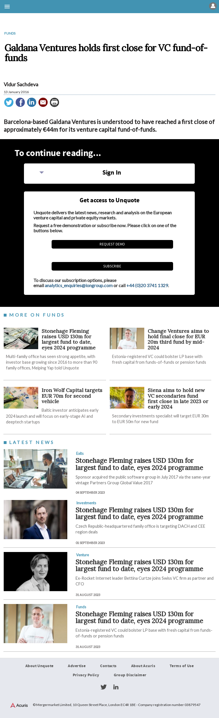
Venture (82, 555)
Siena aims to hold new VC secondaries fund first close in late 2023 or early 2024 (178, 398)
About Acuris (143, 666)
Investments (86, 503)
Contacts (108, 666)
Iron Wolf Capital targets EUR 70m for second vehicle (72, 396)
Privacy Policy (86, 675)
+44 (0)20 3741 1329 (147, 285)
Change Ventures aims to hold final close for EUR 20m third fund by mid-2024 (178, 339)
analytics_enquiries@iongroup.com (79, 285)
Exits (80, 453)
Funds (9, 33)
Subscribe (112, 266)
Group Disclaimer (130, 675)
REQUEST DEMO (112, 244)
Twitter (103, 687)
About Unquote (39, 666)
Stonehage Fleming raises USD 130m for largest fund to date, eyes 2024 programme (69, 339)
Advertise (77, 666)
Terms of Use (182, 666)
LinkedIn (115, 687)
